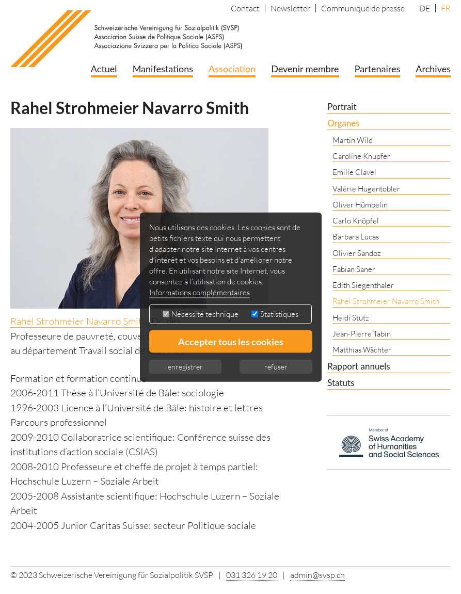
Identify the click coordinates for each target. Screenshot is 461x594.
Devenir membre (305, 68)
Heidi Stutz (350, 318)
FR (446, 8)
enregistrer (185, 366)
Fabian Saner (353, 269)
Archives (433, 68)
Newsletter (290, 8)
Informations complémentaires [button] (199, 292)
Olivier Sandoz (356, 253)
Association (232, 68)
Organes (343, 123)
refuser (276, 366)
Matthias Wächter (361, 350)
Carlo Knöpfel (355, 221)
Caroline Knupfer (361, 156)
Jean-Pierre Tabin (361, 334)
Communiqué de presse (363, 8)
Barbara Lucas (355, 237)
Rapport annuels (358, 366)
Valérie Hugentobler (366, 189)
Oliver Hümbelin (360, 205)
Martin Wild (352, 140)
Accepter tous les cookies (230, 341)
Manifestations (163, 68)
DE (424, 8)
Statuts (340, 382)
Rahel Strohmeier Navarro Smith (78, 321)
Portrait (341, 106)
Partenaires (378, 68)
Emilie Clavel (354, 172)
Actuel (104, 68)
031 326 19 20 (251, 575)
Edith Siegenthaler (363, 285)
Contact (245, 8)
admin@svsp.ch (317, 575)
